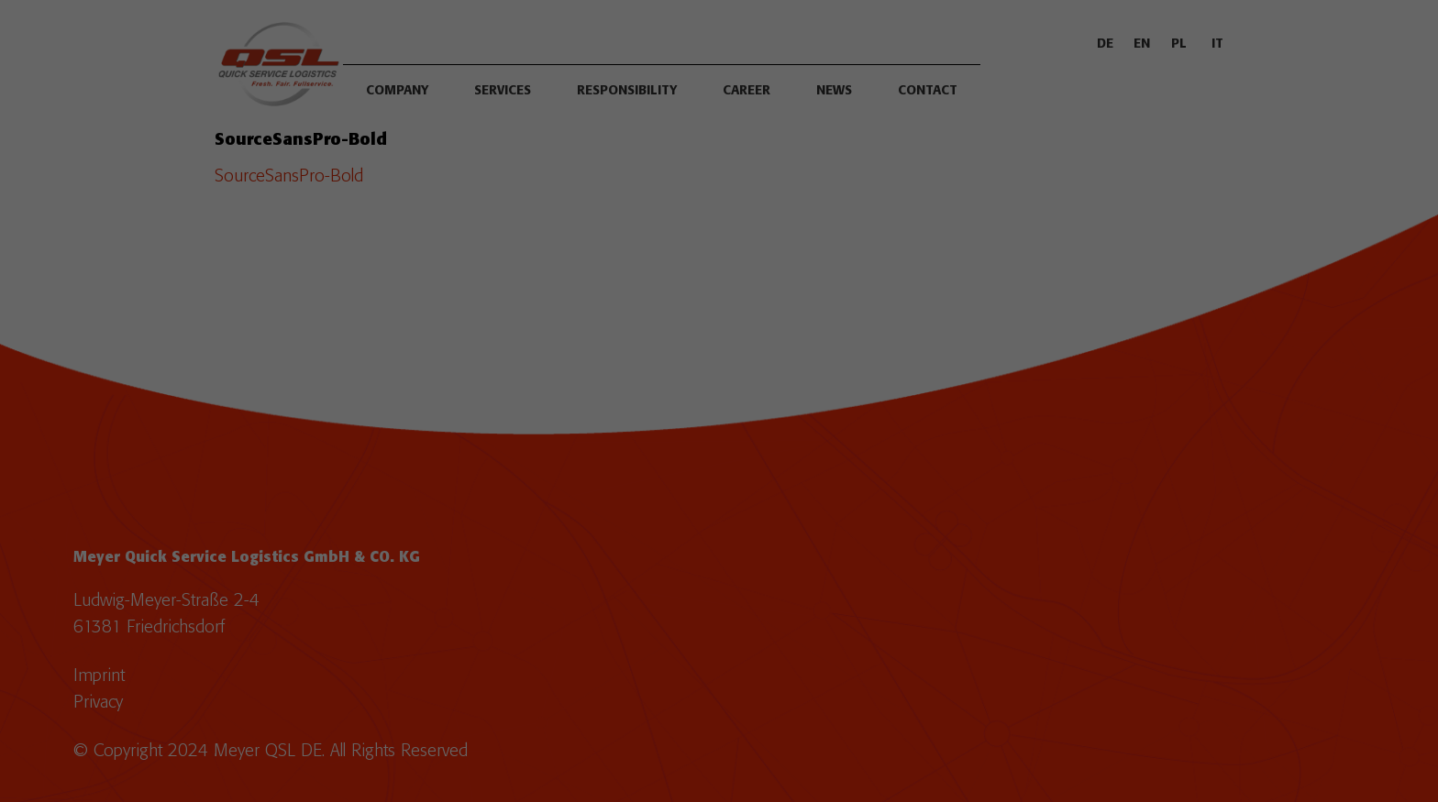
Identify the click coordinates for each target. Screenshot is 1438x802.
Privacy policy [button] (725, 616)
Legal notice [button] (787, 616)
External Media (823, 405)
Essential (585, 405)
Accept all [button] (719, 467)
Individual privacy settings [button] (719, 575)
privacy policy (539, 363)
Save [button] (719, 521)
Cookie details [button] (657, 616)
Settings (920, 363)
